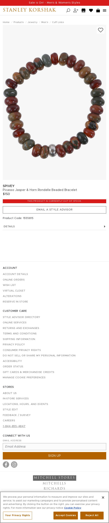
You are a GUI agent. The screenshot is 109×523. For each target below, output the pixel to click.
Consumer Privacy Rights (22, 350)
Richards (55, 488)
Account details (15, 274)
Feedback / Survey (17, 415)
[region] (54, 507)
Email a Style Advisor (55, 209)
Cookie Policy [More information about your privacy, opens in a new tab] (72, 508)
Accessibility (12, 361)
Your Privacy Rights (17, 515)
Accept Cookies (66, 515)
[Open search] (68, 10)
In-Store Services (16, 398)
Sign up (54, 455)
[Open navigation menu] (104, 10)
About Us (10, 393)
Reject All (92, 515)
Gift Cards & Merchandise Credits (28, 372)
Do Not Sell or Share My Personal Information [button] (39, 355)
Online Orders (14, 280)
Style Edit (10, 409)
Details (54, 226)
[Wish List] (91, 10)
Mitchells (54, 483)
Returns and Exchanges (21, 328)
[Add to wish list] (100, 30)
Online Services (14, 322)
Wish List (9, 285)
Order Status (13, 366)
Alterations (12, 296)
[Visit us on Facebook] (6, 464)
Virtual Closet (14, 291)
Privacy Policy (14, 344)
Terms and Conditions (20, 333)
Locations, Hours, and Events (25, 404)
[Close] (103, 497)
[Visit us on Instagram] (14, 464)
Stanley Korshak (29, 10)
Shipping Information (19, 339)
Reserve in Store (15, 302)
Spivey (9, 186)
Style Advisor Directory (21, 317)
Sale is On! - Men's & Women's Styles (54, 2)
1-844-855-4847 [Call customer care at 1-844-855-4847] (14, 426)
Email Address (12, 441)
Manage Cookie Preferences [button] (24, 377)
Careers (9, 420)
